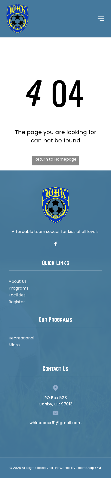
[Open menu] (101, 19)
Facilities (17, 295)
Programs (18, 288)
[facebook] (55, 245)
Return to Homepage (55, 159)
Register (17, 302)
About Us (18, 281)
